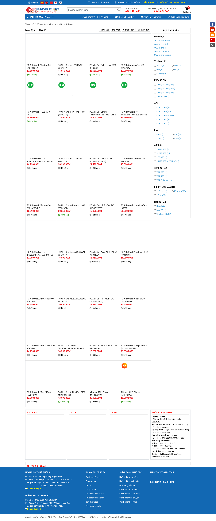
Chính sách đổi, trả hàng (129, 494)
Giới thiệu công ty (93, 477)
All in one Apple (162, 41)
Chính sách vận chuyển (129, 498)
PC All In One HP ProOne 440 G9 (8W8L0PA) (134, 253)
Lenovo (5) (160, 73)
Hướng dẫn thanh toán (129, 481)
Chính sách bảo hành (128, 489)
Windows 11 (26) (162, 214)
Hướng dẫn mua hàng (128, 477)
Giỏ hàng (187, 10)
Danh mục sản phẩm (39, 17)
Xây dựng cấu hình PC (99, 3)
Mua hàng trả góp (127, 485)
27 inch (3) (160, 195)
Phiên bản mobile (93, 506)
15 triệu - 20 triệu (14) (164, 88)
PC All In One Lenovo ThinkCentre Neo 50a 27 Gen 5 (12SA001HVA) (40, 253)
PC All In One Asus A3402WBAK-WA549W (41, 346)
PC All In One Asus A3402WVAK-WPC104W (72, 253)
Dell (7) (158, 69)
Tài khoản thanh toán (95, 498)
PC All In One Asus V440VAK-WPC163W (70, 66)
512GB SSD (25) (162, 153)
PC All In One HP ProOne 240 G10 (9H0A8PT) (133, 300)
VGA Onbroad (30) (163, 180)
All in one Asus (161, 51)
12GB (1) (159, 138)
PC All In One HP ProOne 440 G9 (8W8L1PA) (72, 113)
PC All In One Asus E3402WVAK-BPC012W (134, 160)
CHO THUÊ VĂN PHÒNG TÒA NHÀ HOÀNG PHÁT (164, 3)
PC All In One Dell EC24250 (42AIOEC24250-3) (101, 160)
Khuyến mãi (91, 489)
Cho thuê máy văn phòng (127, 3)
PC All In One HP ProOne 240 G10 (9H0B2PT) (102, 300)
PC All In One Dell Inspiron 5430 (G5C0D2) (134, 206)
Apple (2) (159, 65)
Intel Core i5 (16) (162, 111)
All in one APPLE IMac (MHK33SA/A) (99, 393)
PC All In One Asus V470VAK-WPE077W (70, 160)
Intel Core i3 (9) (162, 107)
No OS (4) (159, 206)
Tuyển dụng (91, 481)
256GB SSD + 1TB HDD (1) (166, 161)
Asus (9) (176, 65)
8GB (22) (177, 134)
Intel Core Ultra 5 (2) (164, 115)
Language (33, 3)
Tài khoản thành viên (95, 494)
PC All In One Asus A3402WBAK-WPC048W (104, 253)
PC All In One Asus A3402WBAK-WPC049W (72, 300)
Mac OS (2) (160, 210)
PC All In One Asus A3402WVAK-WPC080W (41, 300)
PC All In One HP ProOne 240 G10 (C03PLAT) (39, 66)
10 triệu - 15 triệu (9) (164, 84)
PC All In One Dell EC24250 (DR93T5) (38, 113)
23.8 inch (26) (179, 191)
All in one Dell (161, 44)
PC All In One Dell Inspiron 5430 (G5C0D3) (103, 66)
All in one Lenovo (162, 55)
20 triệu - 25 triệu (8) (164, 92)
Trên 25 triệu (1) (162, 96)
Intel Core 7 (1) (161, 123)
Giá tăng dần (128, 30)
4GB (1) (158, 134)
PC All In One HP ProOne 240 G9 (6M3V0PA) (103, 346)
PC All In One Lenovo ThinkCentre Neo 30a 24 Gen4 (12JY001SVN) (71, 347)
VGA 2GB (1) (160, 172)
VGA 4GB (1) (160, 176)
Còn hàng (105, 30)
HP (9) (175, 69)
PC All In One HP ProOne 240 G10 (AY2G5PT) (102, 206)
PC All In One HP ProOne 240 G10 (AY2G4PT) (39, 206)
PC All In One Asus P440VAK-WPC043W (133, 66)
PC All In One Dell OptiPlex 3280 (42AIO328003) (71, 393)
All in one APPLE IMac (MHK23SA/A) (130, 393)
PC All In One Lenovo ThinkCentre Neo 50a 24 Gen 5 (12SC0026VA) (40, 160)
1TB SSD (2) (160, 157)
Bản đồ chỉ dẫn (92, 502)
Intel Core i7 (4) (162, 119)
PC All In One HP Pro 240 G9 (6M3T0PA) (39, 393)
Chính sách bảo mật (128, 502)
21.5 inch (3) (160, 191)
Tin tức (89, 485)
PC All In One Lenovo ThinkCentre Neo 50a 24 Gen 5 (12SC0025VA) (103, 113)
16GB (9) (177, 138)
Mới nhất (116, 30)
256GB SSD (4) (161, 149)
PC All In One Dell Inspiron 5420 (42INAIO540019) (134, 346)
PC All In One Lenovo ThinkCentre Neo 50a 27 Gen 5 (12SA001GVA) (134, 113)
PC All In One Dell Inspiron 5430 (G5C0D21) (71, 206)
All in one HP (160, 48)
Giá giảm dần (143, 30)
